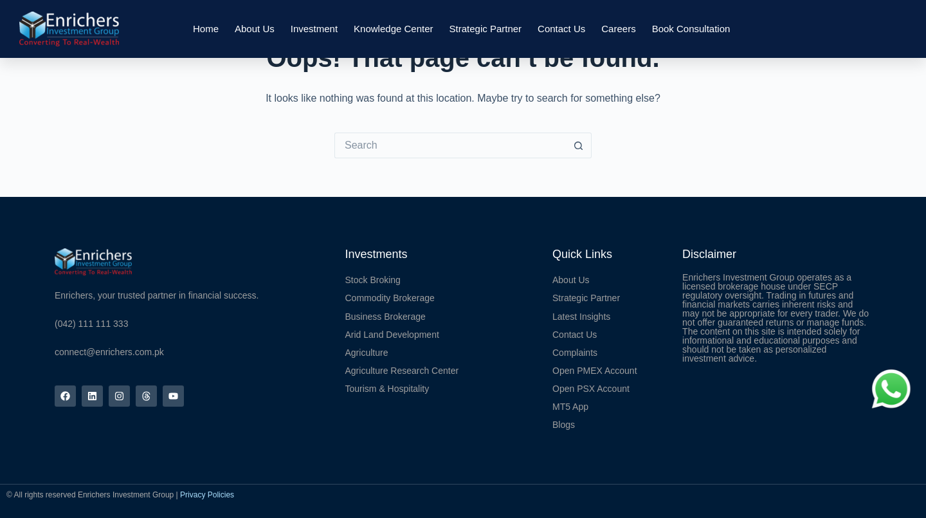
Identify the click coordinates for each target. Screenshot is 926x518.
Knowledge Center (393, 28)
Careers (618, 28)
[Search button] (579, 145)
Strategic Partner (485, 28)
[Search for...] (450, 145)
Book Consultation (691, 28)
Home (206, 28)
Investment (314, 28)
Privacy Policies (207, 494)
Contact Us (561, 28)
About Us (255, 28)
